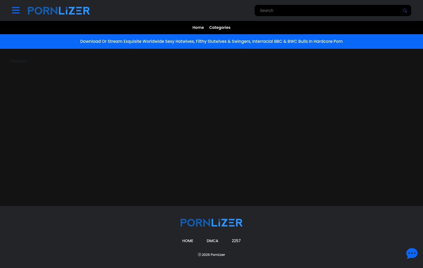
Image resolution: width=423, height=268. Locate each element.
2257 (236, 240)
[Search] (405, 10)
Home (198, 27)
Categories (220, 27)
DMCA (212, 240)
